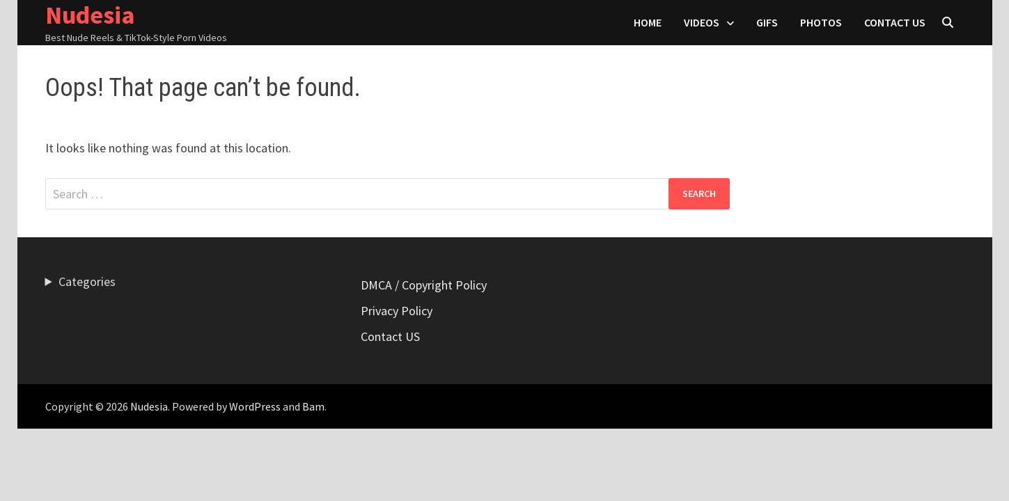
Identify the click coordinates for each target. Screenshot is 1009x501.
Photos (821, 22)
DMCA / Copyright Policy (424, 285)
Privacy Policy (396, 311)
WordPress (255, 406)
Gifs (767, 22)
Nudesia (149, 406)
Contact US (894, 22)
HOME (648, 22)
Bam (313, 406)
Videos (701, 22)
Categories (87, 281)
